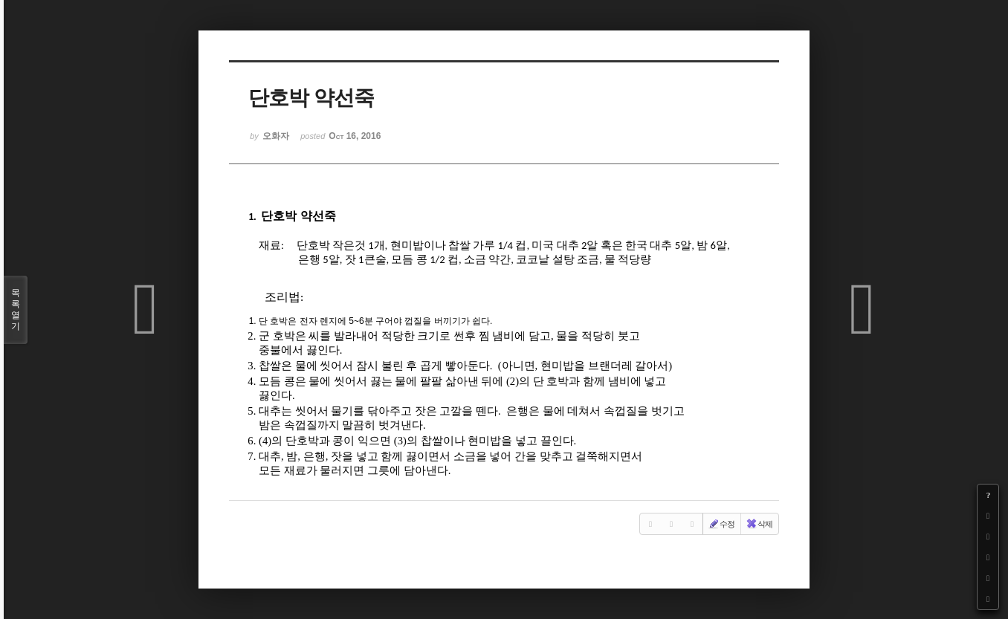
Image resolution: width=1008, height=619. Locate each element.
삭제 (759, 524)
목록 (15, 310)
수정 (721, 524)
